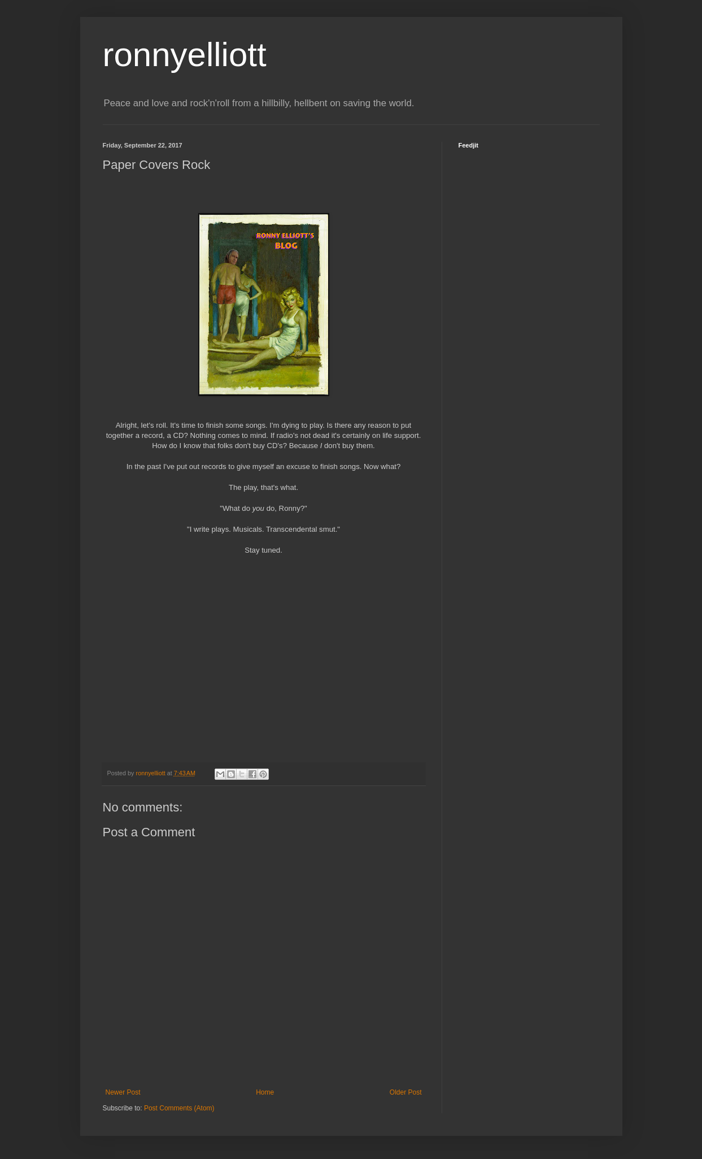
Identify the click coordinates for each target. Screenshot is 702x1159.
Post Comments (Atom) (179, 1108)
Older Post (406, 1092)
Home (265, 1092)
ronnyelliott (185, 54)
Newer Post (123, 1092)
